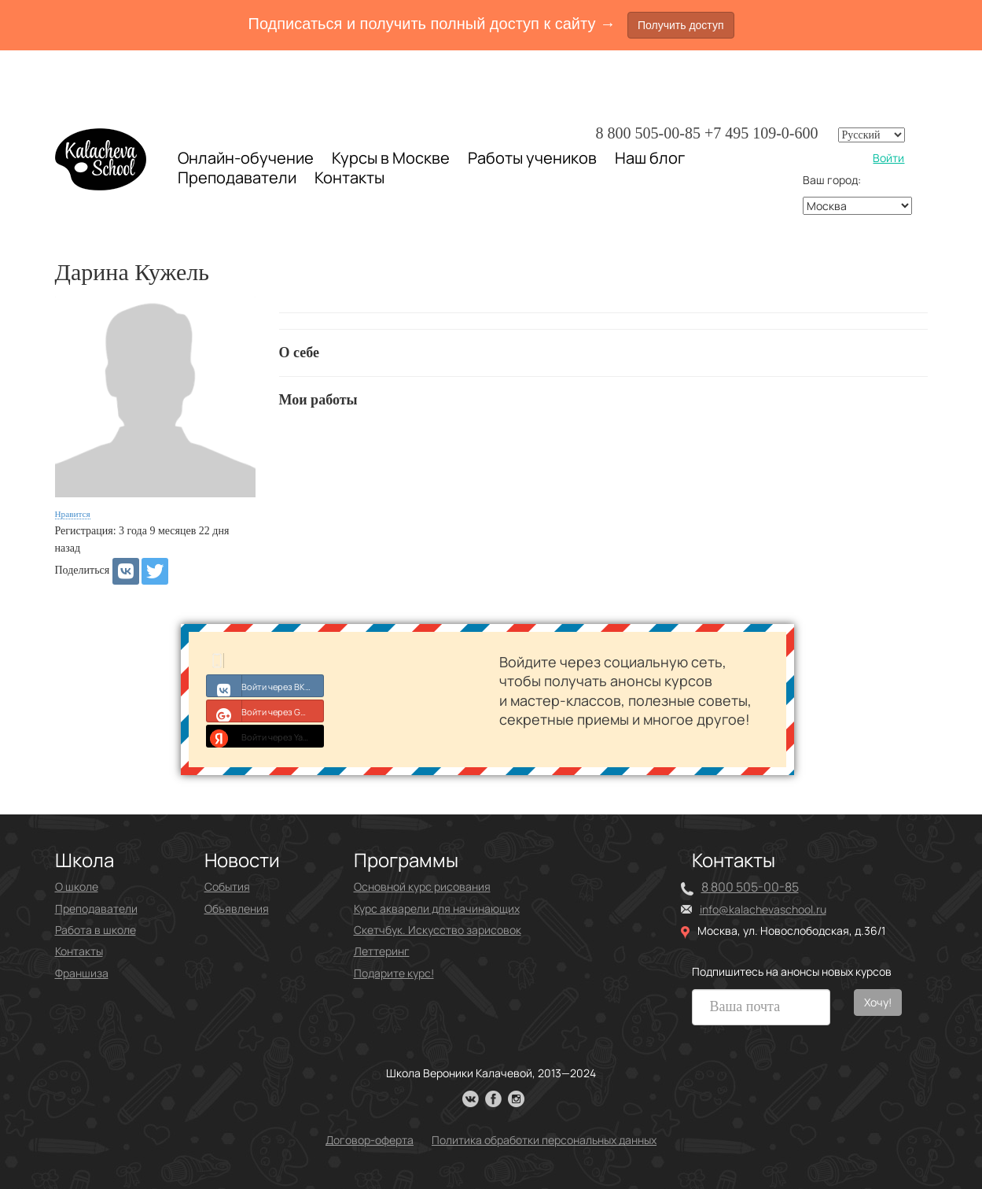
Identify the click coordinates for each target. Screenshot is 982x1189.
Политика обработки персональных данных (544, 1139)
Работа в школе (95, 929)
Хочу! (878, 1002)
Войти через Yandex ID (265, 736)
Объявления (236, 908)
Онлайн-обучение (246, 157)
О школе (76, 886)
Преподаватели (237, 177)
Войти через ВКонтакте (265, 685)
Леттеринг (382, 950)
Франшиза (81, 973)
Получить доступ (681, 25)
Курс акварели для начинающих (437, 908)
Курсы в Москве (391, 158)
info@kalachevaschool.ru (763, 909)
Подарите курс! (394, 973)
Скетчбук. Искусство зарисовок (437, 929)
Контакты (349, 177)
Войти (888, 157)
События (227, 886)
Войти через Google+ (265, 711)
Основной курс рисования (422, 886)
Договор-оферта (369, 1139)
